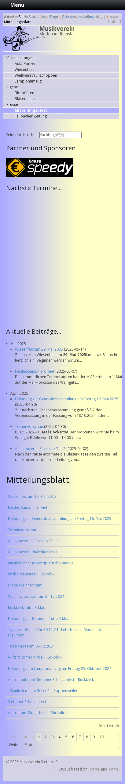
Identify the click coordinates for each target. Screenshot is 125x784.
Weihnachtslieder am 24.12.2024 (36, 596)
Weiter (14, 744)
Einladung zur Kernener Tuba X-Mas (38, 618)
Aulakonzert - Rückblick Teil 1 (33, 552)
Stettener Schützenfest (27, 701)
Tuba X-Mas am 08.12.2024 (31, 646)
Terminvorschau (29, 426)
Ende (29, 744)
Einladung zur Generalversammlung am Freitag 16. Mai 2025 (66, 399)
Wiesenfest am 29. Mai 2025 (39, 349)
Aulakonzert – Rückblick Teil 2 (40, 448)
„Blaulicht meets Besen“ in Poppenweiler (43, 690)
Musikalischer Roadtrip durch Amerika (41, 563)
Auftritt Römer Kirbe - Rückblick (34, 657)
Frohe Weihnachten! (25, 585)
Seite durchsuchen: (22, 134)
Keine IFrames (64, 259)
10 (102, 737)
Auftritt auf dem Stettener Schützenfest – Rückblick (51, 679)
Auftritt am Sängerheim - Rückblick (37, 712)
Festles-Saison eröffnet (35, 371)
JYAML (94, 769)
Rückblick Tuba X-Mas (26, 607)
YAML (113, 769)
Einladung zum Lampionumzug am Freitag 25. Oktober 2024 (59, 668)
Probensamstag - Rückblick (31, 574)
